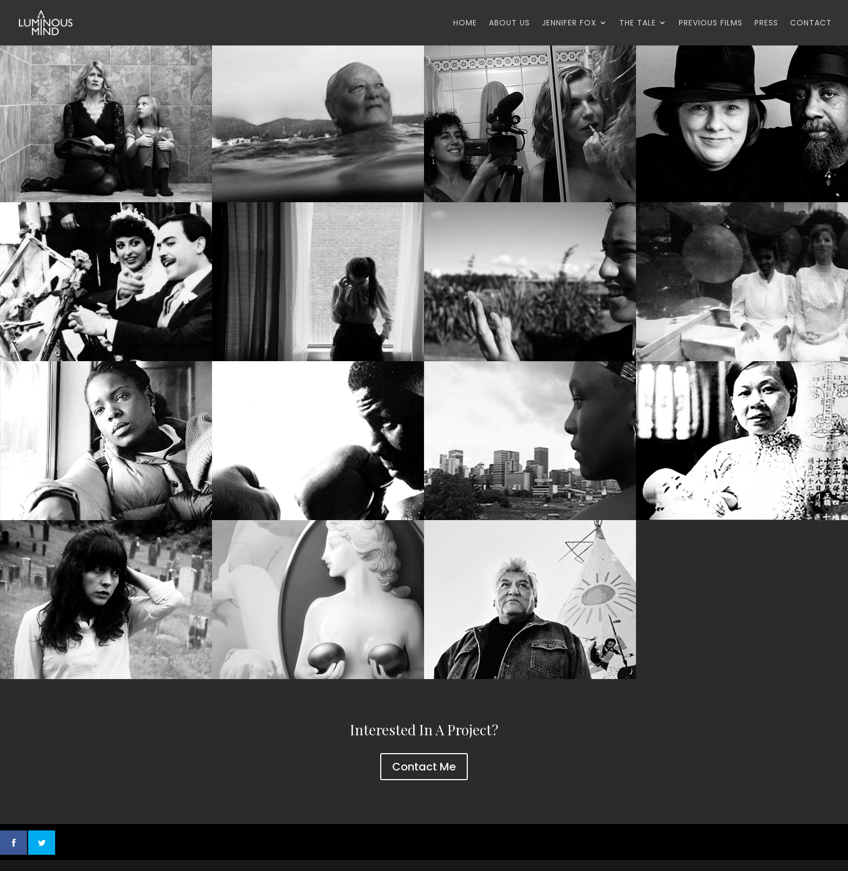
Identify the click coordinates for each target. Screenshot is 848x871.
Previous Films (711, 23)
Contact (811, 23)
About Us (509, 23)
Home (465, 23)
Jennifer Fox (569, 23)
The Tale (637, 23)
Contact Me (424, 766)
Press (766, 23)
